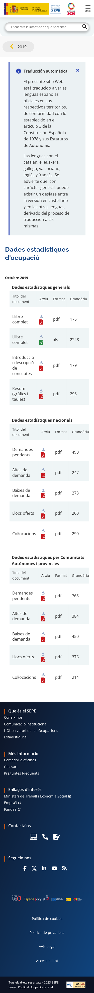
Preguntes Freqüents (21, 773)
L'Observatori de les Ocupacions (31, 730)
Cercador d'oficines (20, 760)
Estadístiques (15, 737)
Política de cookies (47, 918)
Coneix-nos (13, 717)
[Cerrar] (77, 70)
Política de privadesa (47, 932)
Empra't (10, 802)
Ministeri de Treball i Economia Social (35, 796)
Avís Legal (47, 946)
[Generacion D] (47, 898)
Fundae (10, 809)
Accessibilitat (47, 960)
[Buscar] (47, 26)
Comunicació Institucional (25, 724)
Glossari (11, 766)
